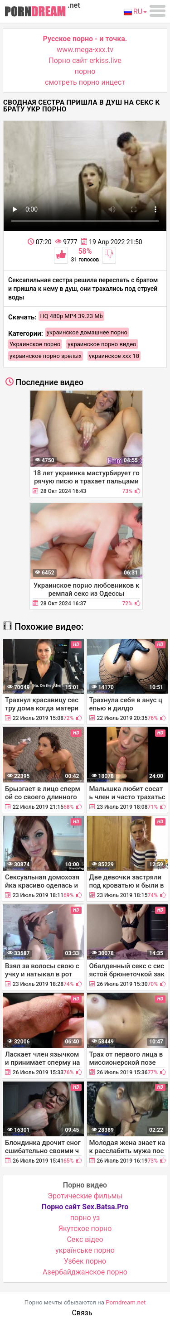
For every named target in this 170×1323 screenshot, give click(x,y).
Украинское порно (35, 344)
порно (85, 71)
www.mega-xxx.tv (85, 49)
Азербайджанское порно (85, 1272)
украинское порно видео (102, 344)
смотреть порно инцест (85, 82)
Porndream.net (126, 1302)
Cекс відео (85, 1239)
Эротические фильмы (85, 1196)
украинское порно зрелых (46, 355)
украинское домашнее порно (87, 332)
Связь (82, 1313)
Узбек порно (85, 1261)
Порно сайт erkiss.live (85, 60)
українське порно (85, 1250)
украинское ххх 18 (114, 355)
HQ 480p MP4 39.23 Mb (71, 316)
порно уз (85, 1217)
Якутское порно (85, 1228)
